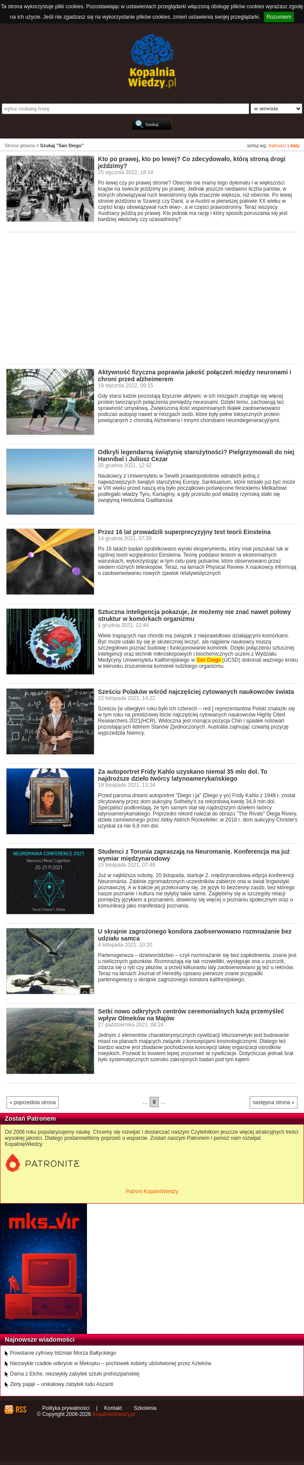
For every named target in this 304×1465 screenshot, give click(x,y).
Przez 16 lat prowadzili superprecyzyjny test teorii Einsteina (184, 531)
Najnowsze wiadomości (40, 1339)
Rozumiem (279, 17)
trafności (277, 145)
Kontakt (113, 1408)
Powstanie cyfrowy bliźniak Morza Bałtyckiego (63, 1353)
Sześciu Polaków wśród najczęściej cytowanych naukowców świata (196, 691)
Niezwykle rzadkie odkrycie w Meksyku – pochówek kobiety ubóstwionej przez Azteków (110, 1363)
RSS (20, 1409)
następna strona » (273, 1102)
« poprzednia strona (33, 1102)
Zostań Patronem (30, 1118)
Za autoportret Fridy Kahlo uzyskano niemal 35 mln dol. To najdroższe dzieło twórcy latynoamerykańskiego (182, 775)
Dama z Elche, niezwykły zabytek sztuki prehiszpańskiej (74, 1374)
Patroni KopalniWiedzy (152, 1191)
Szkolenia (145, 1408)
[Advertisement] (155, 297)
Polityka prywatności (66, 1408)
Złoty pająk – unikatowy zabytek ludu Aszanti (61, 1384)
